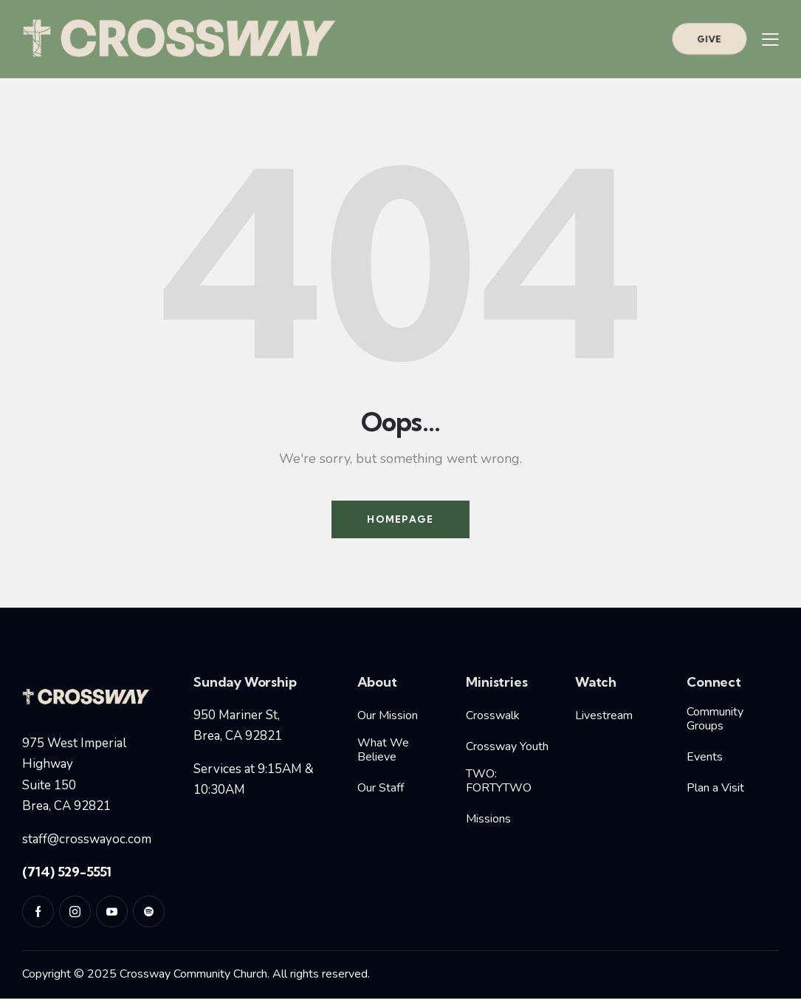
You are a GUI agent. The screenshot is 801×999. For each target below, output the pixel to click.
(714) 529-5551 (66, 871)
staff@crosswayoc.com (86, 839)
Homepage (400, 519)
